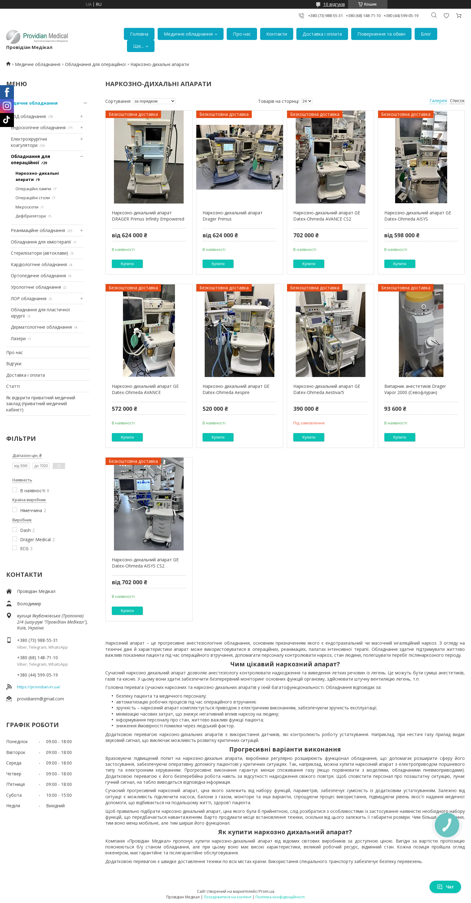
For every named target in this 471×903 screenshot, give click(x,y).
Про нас (242, 34)
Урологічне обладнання (36, 287)
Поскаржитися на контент (227, 897)
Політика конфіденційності (280, 897)
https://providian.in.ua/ (38, 687)
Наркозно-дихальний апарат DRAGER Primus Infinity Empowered (148, 216)
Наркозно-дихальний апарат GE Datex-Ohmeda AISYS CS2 (145, 563)
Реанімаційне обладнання (38, 230)
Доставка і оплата (322, 34)
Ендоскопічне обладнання (38, 127)
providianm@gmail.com (40, 699)
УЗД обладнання (28, 116)
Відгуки (13, 363)
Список (457, 100)
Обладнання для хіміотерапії (41, 242)
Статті (13, 386)
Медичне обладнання (188, 34)
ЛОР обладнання (28, 298)
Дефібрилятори (30, 216)
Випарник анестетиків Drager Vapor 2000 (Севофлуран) (415, 389)
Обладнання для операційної (95, 64)
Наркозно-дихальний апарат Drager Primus (233, 216)
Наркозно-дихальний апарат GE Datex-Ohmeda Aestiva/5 (326, 389)
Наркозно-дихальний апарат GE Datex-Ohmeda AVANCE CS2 (326, 216)
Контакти (276, 34)
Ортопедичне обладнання (38, 275)
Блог (426, 34)
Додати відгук (446, 15)
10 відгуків (334, 4)
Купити (127, 263)
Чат (445, 887)
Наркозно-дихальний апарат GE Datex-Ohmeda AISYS (417, 216)
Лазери (18, 338)
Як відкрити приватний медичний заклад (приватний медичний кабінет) (40, 404)
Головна (139, 34)
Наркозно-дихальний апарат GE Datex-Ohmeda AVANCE (145, 389)
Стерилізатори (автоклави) (39, 253)
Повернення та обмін (381, 34)
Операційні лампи (33, 188)
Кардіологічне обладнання (39, 264)
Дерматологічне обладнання (41, 327)
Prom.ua (266, 891)
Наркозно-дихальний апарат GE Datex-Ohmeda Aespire (236, 389)
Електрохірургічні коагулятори (29, 142)
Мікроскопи (26, 207)
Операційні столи (32, 197)
